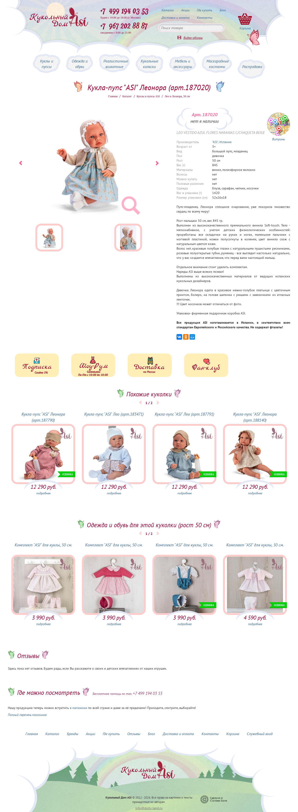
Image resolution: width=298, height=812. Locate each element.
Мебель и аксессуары (183, 64)
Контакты (204, 18)
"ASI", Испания (222, 142)
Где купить (204, 10)
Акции (185, 10)
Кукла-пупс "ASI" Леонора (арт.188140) (255, 417)
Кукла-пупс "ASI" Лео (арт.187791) (184, 414)
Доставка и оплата (175, 18)
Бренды (72, 733)
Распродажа (252, 66)
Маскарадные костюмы (217, 64)
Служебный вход (260, 733)
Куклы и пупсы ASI (148, 96)
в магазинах (78, 708)
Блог (223, 10)
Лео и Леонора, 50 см (177, 96)
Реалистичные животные (115, 64)
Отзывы (133, 733)
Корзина (232, 733)
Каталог (167, 10)
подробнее (43, 493)
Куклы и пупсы (46, 64)
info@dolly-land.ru (149, 808)
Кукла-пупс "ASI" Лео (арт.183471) (114, 414)
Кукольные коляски (149, 64)
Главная (113, 96)
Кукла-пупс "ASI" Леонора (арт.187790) (43, 417)
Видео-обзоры (193, 38)
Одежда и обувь (80, 64)
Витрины (278, 139)
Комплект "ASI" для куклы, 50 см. (43, 545)
